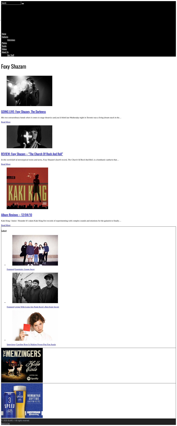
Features (5, 36)
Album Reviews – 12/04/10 (16, 214)
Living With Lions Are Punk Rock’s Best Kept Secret (37, 307)
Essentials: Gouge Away (25, 269)
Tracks (4, 45)
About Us (5, 52)
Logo (9, 25)
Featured (10, 269)
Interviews (11, 39)
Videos (4, 48)
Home (4, 33)
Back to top (5, 423)
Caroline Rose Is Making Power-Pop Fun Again (36, 344)
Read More (5, 122)
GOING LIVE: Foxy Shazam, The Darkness (23, 111)
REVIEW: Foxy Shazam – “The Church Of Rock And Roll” (32, 153)
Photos (4, 42)
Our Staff (10, 55)
